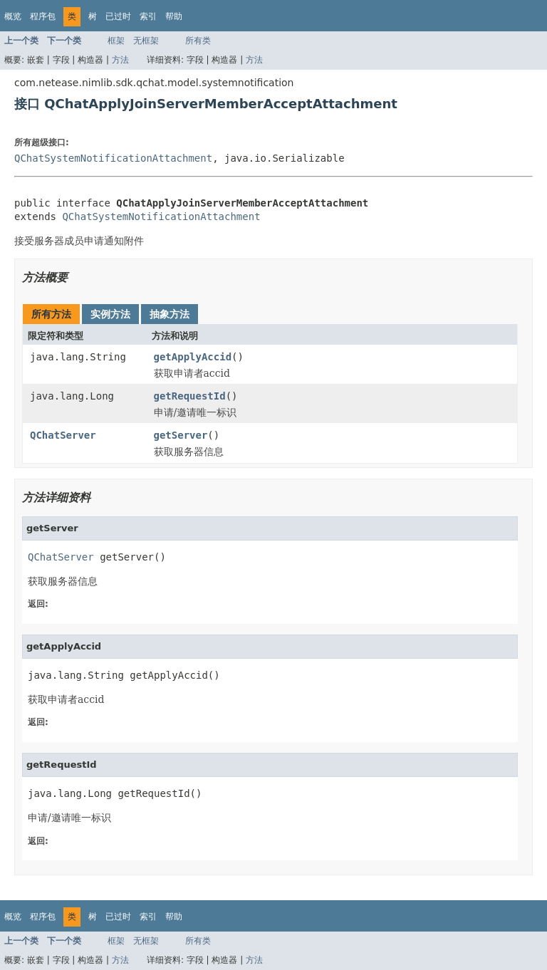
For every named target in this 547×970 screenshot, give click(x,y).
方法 (120, 60)
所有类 (198, 41)
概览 (12, 16)
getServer (181, 435)
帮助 (173, 16)
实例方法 (110, 314)
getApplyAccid (193, 357)
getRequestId (190, 396)
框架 (116, 41)
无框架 (146, 41)
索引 (148, 16)
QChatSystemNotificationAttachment (113, 158)
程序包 (43, 16)
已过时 (118, 16)
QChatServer (63, 435)
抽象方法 (169, 314)
